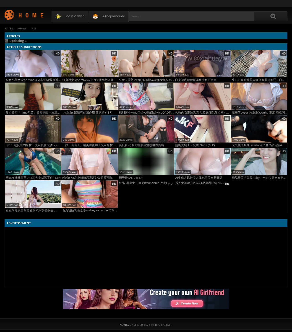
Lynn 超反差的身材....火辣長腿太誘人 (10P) (33, 145)
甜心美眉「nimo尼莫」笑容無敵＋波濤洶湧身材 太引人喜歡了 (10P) (33, 112)
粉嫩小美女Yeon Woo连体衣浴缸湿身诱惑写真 (33, 80)
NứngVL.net (24, 15)
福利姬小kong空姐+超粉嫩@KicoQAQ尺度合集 (146, 112)
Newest (21, 28)
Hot (34, 28)
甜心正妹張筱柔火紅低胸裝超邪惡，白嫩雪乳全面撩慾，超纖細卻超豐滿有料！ (259, 80)
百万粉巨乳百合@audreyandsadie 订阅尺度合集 (90, 210)
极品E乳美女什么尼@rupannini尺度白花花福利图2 (146, 183)
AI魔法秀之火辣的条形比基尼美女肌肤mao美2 (146, 80)
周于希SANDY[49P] (131, 178)
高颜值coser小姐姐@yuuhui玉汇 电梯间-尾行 (259, 112)
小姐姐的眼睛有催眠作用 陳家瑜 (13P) (87, 112)
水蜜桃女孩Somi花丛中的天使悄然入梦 (88, 80)
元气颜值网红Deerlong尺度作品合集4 (257, 145)
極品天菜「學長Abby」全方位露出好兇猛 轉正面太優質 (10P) (259, 178)
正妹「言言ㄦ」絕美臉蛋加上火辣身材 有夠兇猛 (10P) (90, 145)
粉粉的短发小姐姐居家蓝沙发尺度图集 (87, 178)
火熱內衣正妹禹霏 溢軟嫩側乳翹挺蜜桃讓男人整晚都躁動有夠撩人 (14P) (203, 112)
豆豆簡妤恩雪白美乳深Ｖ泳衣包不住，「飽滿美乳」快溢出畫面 (33, 210)
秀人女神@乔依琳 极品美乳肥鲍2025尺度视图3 (203, 183)
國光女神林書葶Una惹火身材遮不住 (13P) (33, 178)
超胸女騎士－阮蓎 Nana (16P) (195, 145)
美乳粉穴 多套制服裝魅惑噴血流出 (141, 145)
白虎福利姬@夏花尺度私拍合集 (195, 80)
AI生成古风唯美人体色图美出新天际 (198, 178)
